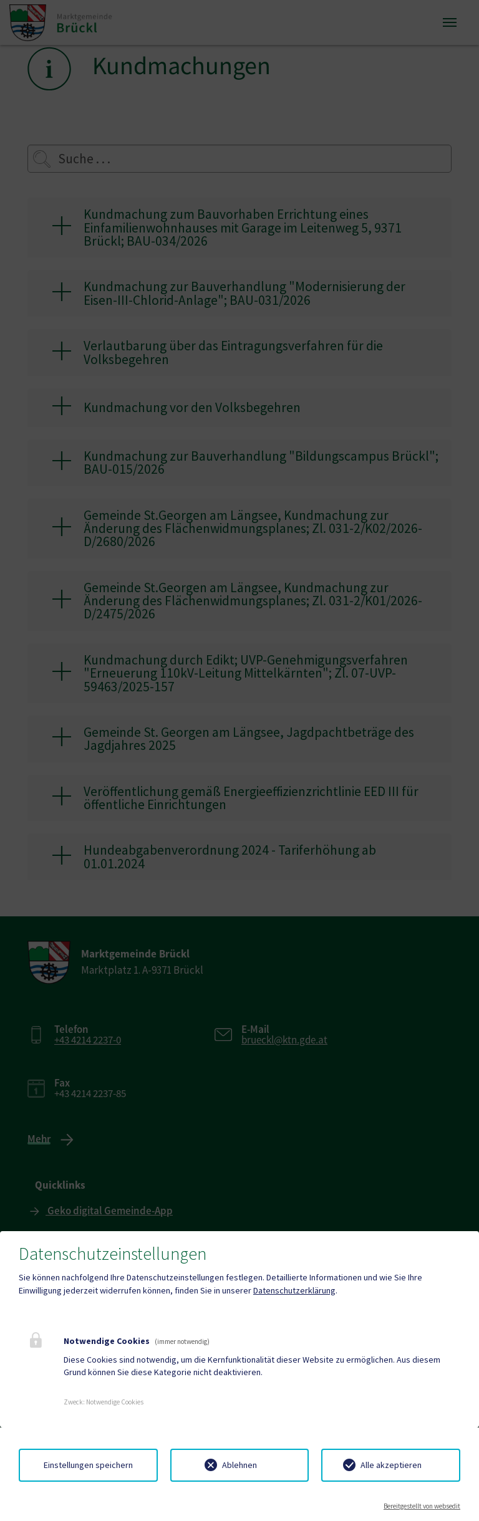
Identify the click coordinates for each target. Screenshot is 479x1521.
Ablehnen (239, 1465)
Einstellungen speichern (88, 1465)
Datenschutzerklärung (294, 1290)
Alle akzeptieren (391, 1465)
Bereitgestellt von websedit (422, 1506)
